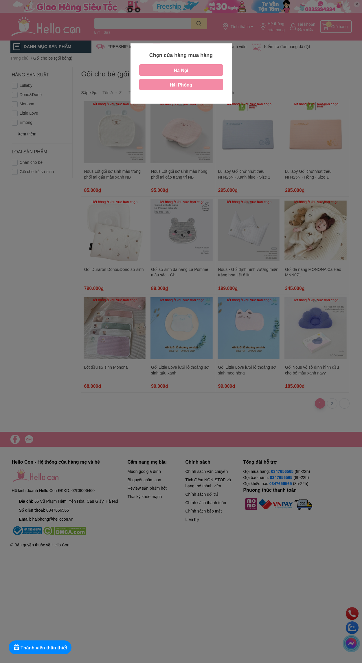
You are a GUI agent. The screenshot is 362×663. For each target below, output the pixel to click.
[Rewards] (40, 647)
